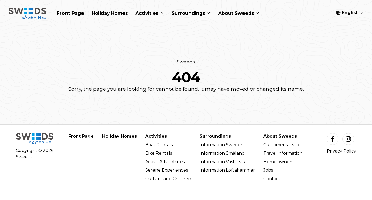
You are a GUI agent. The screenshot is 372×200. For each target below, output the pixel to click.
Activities (156, 136)
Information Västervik (222, 161)
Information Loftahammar (227, 170)
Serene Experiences (166, 170)
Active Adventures (165, 161)
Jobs (268, 170)
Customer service (281, 144)
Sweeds (186, 61)
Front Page (81, 136)
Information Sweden (221, 144)
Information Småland (222, 153)
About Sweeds (280, 136)
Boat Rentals (159, 144)
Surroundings (215, 136)
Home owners (278, 161)
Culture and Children (168, 178)
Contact (271, 178)
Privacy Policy (341, 151)
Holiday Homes (119, 136)
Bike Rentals (158, 153)
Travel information (283, 153)
